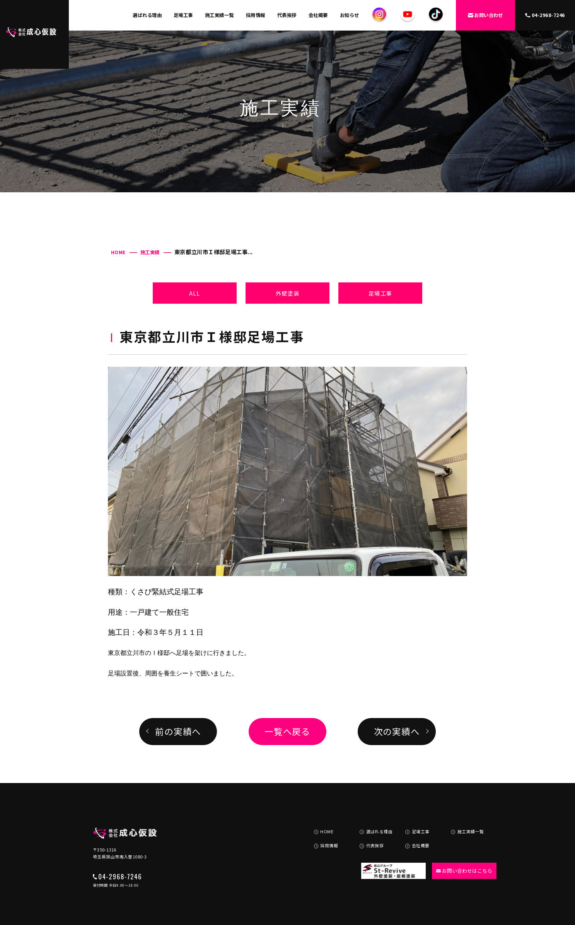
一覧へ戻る (287, 731)
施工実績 (150, 252)
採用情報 (255, 15)
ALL (194, 293)
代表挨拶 (287, 15)
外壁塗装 (287, 293)
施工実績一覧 (219, 15)
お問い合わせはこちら (461, 851)
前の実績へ (178, 731)
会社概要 (318, 15)
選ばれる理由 (147, 15)
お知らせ (349, 15)
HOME (118, 252)
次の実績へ (397, 731)
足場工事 (183, 15)
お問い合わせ (485, 15)
